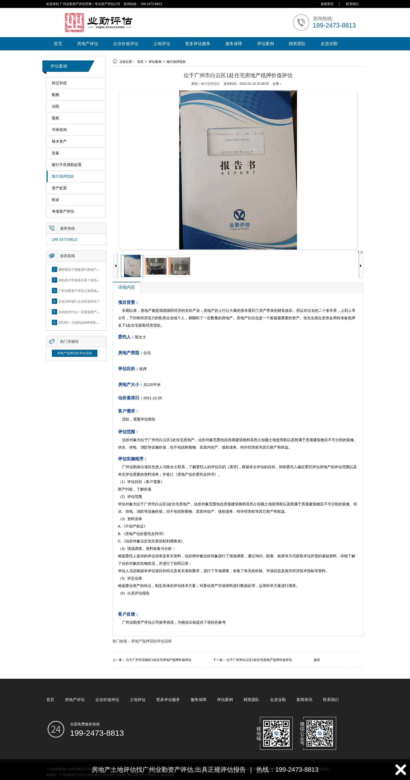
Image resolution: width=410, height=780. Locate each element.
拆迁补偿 (59, 83)
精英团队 (297, 43)
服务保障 (233, 43)
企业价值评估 (125, 43)
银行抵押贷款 (63, 176)
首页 (58, 43)
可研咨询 (59, 129)
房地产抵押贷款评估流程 (74, 353)
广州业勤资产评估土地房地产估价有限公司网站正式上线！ (99, 290)
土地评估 (161, 43)
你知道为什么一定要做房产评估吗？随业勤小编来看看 (96, 312)
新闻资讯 (327, 4)
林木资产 (59, 141)
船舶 (55, 94)
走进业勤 (329, 43)
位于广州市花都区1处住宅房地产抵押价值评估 (158, 660)
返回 (317, 660)
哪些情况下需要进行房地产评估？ (82, 269)
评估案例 (265, 43)
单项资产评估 (63, 211)
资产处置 (59, 188)
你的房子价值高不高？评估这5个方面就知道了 (91, 280)
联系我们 (352, 4)
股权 (55, 118)
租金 (55, 199)
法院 (55, 106)
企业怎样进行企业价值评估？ (79, 301)
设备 (55, 153)
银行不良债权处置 (67, 164)
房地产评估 (87, 43)
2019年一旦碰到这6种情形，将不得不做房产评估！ (94, 322)
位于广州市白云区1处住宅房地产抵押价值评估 (259, 660)
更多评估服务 (197, 43)
